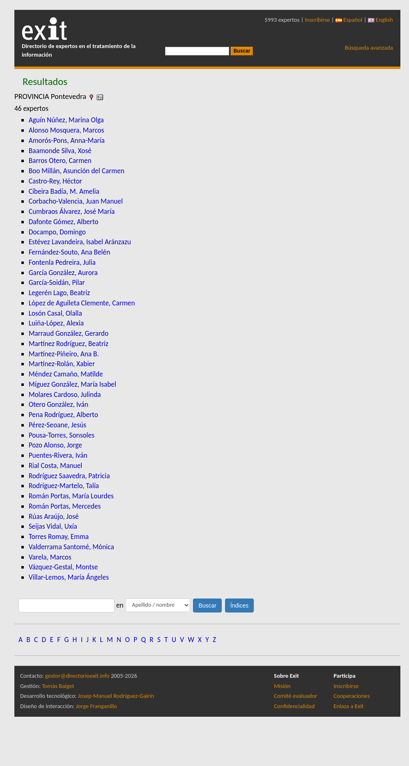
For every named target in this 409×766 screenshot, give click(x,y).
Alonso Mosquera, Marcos (66, 130)
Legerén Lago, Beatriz (59, 292)
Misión (282, 686)
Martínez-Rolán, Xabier (62, 363)
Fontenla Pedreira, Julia (62, 262)
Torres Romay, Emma (59, 536)
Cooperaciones (351, 695)
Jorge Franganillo (96, 706)
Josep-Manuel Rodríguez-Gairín (116, 695)
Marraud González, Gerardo (68, 333)
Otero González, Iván (58, 404)
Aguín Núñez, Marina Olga (66, 119)
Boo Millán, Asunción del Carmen (76, 170)
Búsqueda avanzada (369, 47)
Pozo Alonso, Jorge (55, 445)
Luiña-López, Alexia (56, 323)
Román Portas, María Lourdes (71, 495)
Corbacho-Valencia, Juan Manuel (76, 201)
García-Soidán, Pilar (57, 282)
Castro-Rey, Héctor (55, 181)
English (380, 19)
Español (349, 19)
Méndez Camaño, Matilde (66, 373)
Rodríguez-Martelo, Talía (64, 485)
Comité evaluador (295, 695)
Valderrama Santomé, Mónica (71, 546)
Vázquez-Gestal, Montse (63, 566)
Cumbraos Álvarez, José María (72, 211)
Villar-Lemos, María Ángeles (69, 577)
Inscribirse (317, 19)
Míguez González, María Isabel (72, 384)
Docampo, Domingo (57, 231)
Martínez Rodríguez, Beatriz (68, 343)
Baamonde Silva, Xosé (60, 150)
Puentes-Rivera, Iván (58, 455)
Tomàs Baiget (58, 686)
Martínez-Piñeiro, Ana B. (64, 353)
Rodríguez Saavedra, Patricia (69, 475)
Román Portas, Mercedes (65, 506)
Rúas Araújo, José (54, 516)
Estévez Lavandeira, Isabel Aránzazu (80, 241)
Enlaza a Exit (348, 706)
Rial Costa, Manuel (56, 465)
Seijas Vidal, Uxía (53, 526)
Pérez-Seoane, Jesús (57, 424)
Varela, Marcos (50, 557)
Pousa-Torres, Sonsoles (61, 435)
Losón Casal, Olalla (55, 313)
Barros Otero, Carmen (60, 160)
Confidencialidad (294, 706)
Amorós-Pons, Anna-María (67, 140)
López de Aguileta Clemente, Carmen (82, 302)
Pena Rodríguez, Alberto (63, 414)
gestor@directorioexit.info (77, 675)
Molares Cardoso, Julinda (65, 394)
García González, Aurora (63, 272)
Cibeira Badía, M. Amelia (64, 191)
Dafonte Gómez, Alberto (64, 221)
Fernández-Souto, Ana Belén (69, 252)
